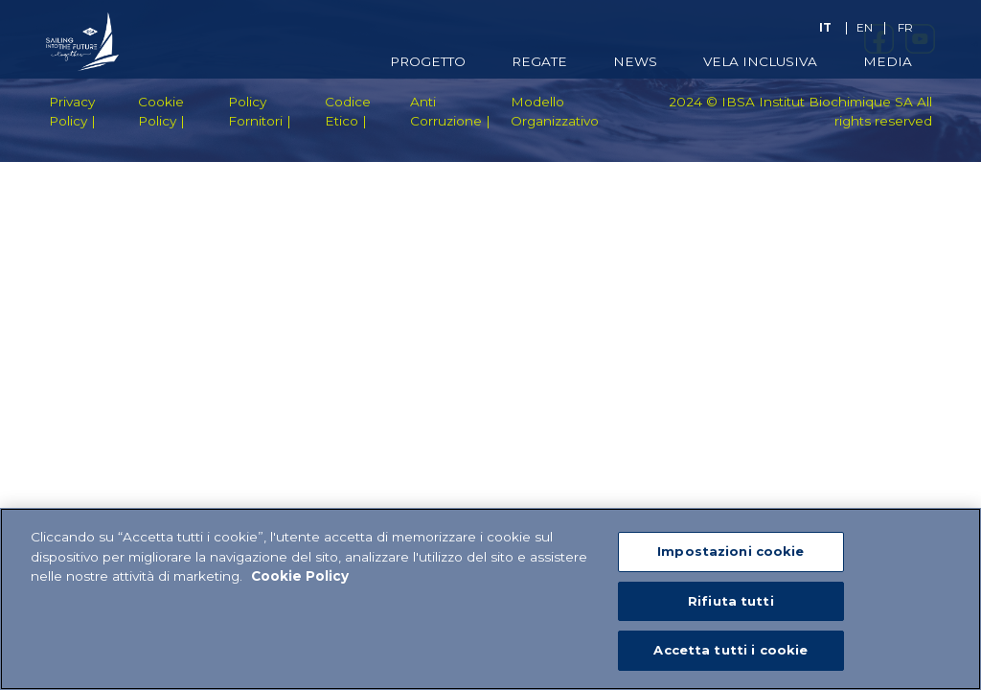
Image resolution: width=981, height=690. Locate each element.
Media (887, 61)
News (635, 61)
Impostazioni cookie (730, 551)
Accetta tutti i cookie (730, 649)
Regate (539, 61)
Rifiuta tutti (731, 601)
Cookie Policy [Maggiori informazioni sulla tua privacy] (300, 576)
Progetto (428, 61)
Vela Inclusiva (760, 61)
